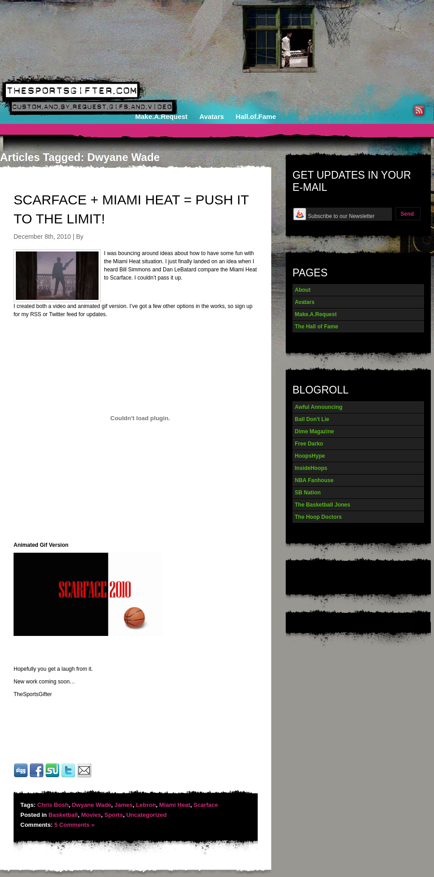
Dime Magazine (314, 431)
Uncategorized (146, 814)
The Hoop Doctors (318, 517)
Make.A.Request (161, 116)
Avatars (211, 116)
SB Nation (308, 492)
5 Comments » (74, 824)
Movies (91, 814)
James (123, 804)
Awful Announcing (318, 407)
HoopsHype (310, 456)
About (303, 290)
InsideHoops (311, 468)
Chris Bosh (52, 804)
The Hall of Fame (316, 326)
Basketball (63, 814)
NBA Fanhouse (314, 480)
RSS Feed (419, 110)
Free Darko (309, 444)
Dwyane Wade (91, 804)
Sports (113, 814)
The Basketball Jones (322, 505)
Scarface (205, 804)
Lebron (146, 804)
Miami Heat (174, 804)
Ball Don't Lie (312, 419)
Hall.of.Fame (256, 116)
